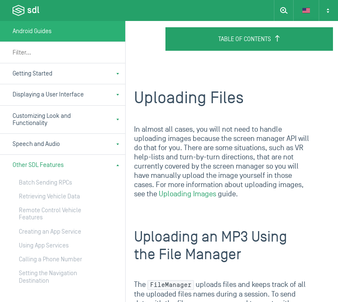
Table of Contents (249, 39)
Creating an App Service (50, 231)
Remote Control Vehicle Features (50, 214)
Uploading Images (187, 194)
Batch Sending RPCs (45, 182)
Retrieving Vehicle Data (49, 196)
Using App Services (44, 245)
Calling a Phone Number (50, 259)
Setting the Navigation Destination (48, 277)
